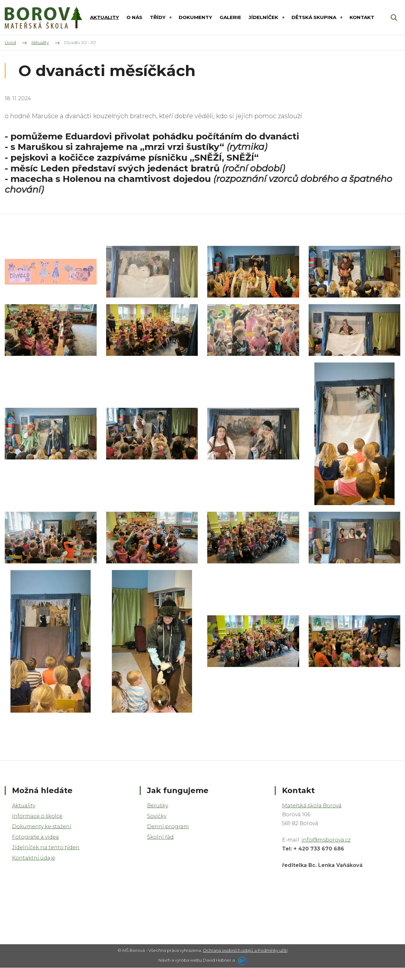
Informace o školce (37, 816)
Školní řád (160, 837)
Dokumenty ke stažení (41, 827)
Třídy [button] (158, 17)
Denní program (168, 827)
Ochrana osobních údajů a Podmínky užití (245, 950)
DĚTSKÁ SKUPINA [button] (315, 17)
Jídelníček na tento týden (46, 847)
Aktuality (23, 806)
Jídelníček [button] (264, 17)
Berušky (157, 806)
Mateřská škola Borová (312, 806)
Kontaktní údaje (33, 858)
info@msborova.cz (325, 840)
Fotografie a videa (35, 837)
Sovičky (156, 816)
